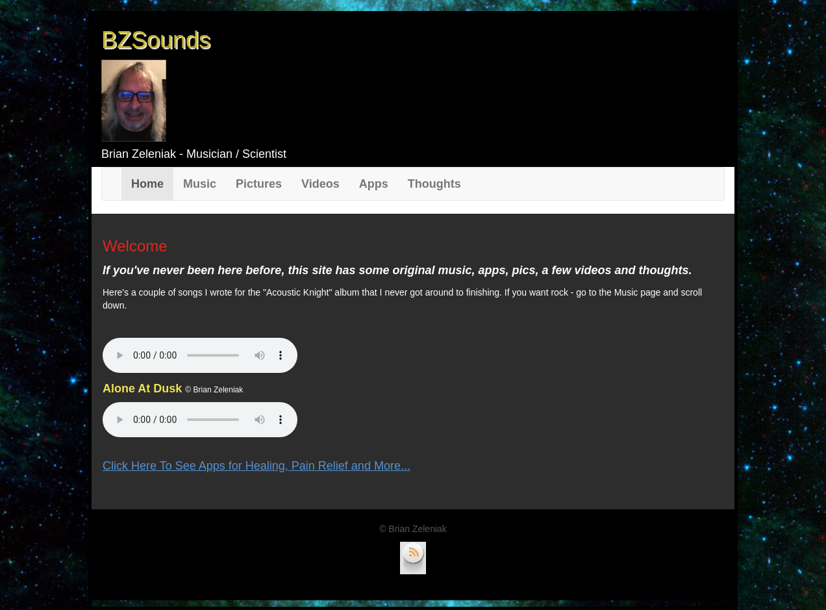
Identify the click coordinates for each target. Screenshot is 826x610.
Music (199, 183)
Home (152, 183)
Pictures (259, 183)
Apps (373, 183)
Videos (320, 183)
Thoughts (434, 183)
